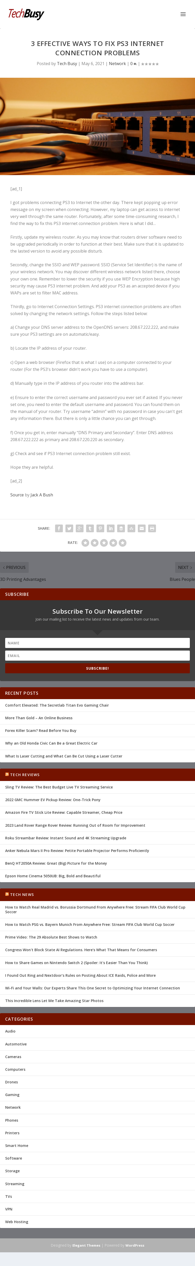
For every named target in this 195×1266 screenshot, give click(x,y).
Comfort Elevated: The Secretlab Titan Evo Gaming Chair (57, 705)
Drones (11, 1082)
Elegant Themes (86, 1245)
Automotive (16, 1044)
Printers (12, 1132)
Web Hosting (16, 1221)
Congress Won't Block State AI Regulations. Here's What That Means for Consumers (81, 949)
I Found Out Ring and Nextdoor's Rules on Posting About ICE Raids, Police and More (80, 975)
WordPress (134, 1245)
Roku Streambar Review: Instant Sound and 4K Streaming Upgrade (65, 837)
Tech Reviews (25, 774)
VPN (8, 1209)
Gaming (12, 1094)
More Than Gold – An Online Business (38, 717)
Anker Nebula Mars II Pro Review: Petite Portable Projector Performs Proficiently (77, 850)
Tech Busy (67, 63)
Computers (15, 1069)
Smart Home (16, 1145)
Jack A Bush (42, 495)
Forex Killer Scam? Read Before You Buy (41, 730)
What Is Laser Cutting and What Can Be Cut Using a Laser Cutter (63, 756)
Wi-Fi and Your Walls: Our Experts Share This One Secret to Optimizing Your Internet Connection (92, 988)
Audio (10, 1031)
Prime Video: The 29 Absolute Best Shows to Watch (51, 937)
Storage (12, 1170)
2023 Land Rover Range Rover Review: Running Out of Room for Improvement (75, 825)
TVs (8, 1196)
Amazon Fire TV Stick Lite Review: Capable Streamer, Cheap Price (63, 812)
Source (17, 495)
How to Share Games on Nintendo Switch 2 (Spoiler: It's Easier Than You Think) (76, 962)
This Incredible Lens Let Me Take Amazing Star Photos (54, 1000)
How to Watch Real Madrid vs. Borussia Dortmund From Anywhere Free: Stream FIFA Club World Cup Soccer (95, 909)
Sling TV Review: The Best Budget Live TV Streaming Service (59, 787)
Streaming (14, 1183)
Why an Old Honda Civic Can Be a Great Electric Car (51, 743)
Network (117, 63)
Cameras (13, 1056)
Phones (11, 1120)
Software (13, 1158)
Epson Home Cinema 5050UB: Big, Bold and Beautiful (53, 875)
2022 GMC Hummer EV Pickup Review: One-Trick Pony (53, 799)
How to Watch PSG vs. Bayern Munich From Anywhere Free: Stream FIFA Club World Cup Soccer (90, 924)
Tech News (22, 894)
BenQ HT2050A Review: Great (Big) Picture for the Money (56, 863)
